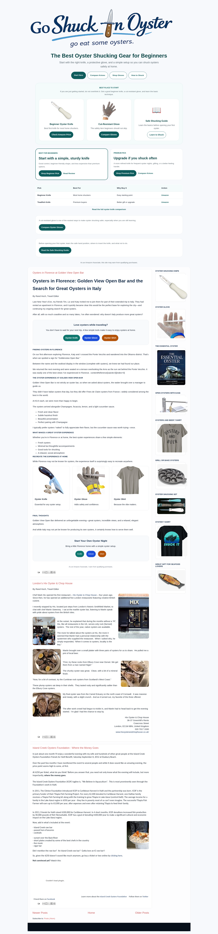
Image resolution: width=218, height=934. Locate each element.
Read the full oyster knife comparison (109, 209)
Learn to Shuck (156, 135)
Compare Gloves (109, 134)
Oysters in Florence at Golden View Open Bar (58, 272)
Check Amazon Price (61, 134)
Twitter (145, 896)
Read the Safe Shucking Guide (55, 250)
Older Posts (142, 912)
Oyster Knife (71, 338)
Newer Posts (40, 912)
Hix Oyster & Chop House (85, 595)
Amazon (165, 195)
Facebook (51, 899)
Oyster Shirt (110, 338)
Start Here (78, 75)
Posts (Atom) (49, 918)
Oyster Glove (91, 338)
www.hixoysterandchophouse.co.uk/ (132, 732)
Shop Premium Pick (125, 173)
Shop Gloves (118, 75)
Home (91, 912)
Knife (79, 554)
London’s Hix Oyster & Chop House (53, 583)
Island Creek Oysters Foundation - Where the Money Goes (66, 747)
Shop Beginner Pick (50, 173)
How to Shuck (137, 75)
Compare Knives (97, 75)
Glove (91, 554)
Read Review (69, 173)
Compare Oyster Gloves (52, 227)
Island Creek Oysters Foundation (113, 896)
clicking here (116, 855)
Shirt (102, 554)
